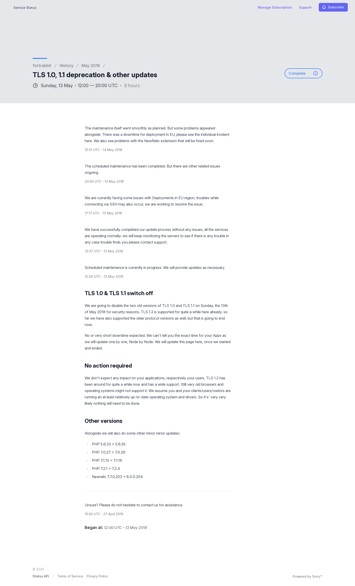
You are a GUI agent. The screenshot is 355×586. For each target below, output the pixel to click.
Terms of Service (70, 576)
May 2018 (91, 65)
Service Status (25, 8)
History (66, 65)
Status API (41, 576)
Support (305, 7)
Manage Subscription (275, 7)
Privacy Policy (97, 576)
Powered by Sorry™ (307, 576)
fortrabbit (42, 65)
